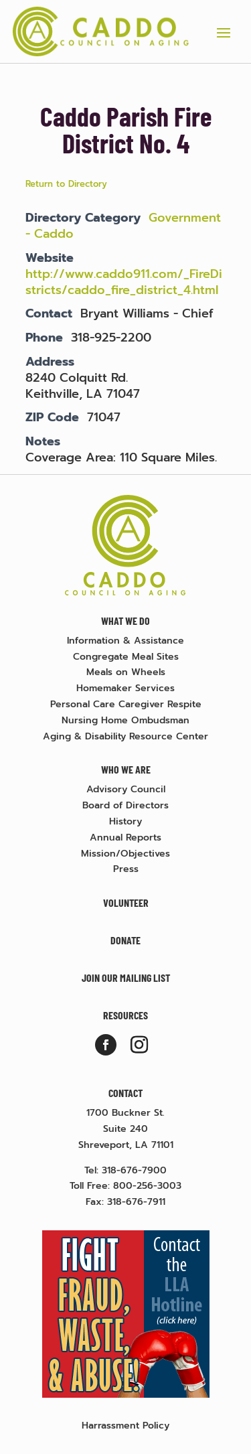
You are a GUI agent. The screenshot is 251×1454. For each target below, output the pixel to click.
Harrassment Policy (125, 1426)
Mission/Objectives (125, 854)
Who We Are (126, 769)
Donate (125, 940)
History (125, 821)
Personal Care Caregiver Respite (125, 704)
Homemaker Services (125, 688)
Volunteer (126, 902)
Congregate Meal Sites (126, 657)
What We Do (125, 620)
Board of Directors (125, 805)
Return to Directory (66, 183)
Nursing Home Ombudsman (125, 720)
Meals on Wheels (125, 672)
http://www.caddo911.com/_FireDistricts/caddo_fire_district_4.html (123, 282)
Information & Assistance (125, 641)
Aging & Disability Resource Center (125, 736)
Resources (125, 1015)
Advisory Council (125, 789)
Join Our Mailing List (126, 977)
